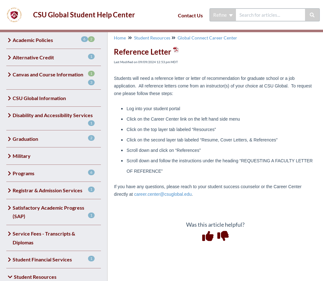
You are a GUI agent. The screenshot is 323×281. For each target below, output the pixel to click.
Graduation (54, 138)
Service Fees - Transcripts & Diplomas (44, 237)
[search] (270, 14)
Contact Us (190, 15)
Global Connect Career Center (207, 37)
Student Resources (152, 37)
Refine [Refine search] (223, 15)
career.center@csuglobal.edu (162, 194)
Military (22, 156)
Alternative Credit (54, 57)
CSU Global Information (39, 98)
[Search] (312, 14)
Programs (54, 173)
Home (120, 37)
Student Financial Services (54, 259)
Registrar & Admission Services (54, 190)
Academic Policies (54, 39)
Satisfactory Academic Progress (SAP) (54, 212)
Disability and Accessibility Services (54, 119)
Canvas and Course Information (54, 78)
